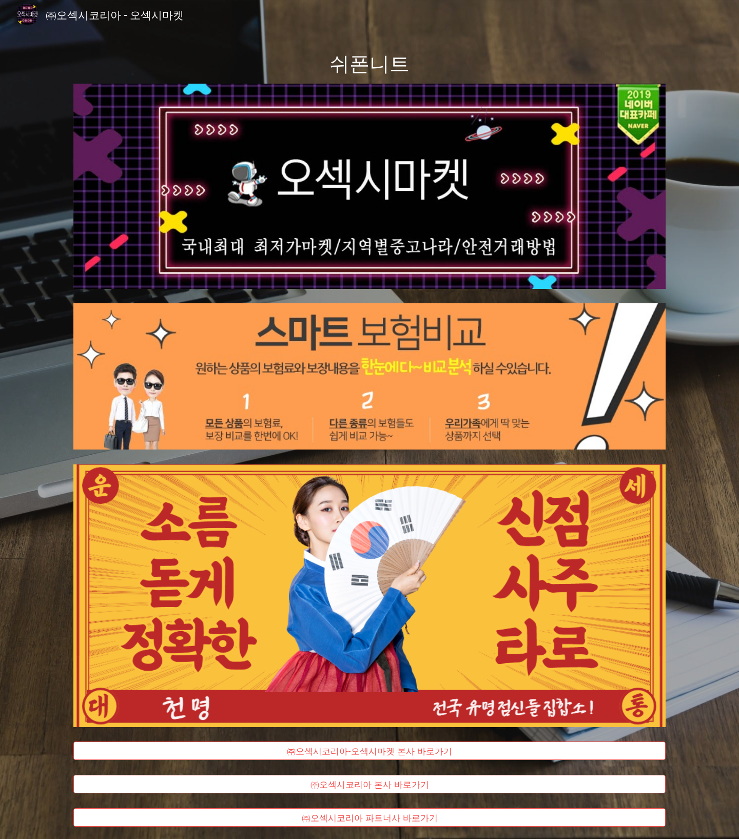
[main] (369, 62)
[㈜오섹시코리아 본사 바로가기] (369, 784)
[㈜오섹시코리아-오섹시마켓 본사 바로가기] (369, 751)
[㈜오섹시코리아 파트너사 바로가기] (369, 817)
